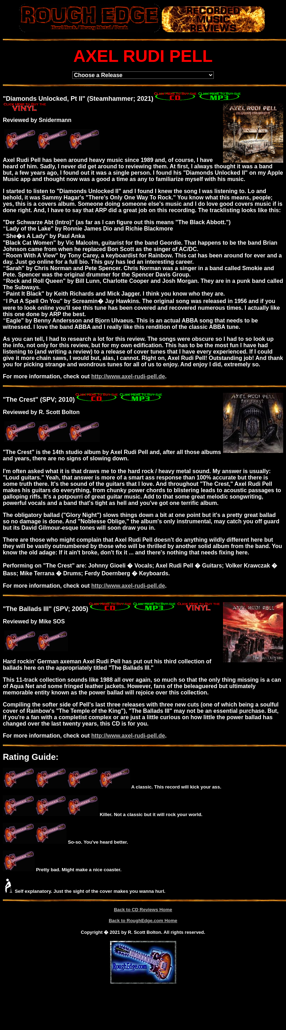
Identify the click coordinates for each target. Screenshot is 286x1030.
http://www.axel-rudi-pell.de (128, 376)
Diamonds (21, 98)
